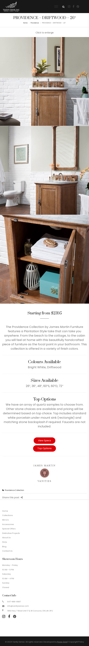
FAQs (4, 542)
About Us (6, 537)
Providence (35, 23)
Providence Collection (14, 490)
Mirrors (5, 519)
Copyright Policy (76, 641)
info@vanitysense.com (18, 606)
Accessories (8, 524)
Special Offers (9, 528)
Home (25, 23)
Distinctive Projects (11, 533)
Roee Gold (62, 641)
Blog (4, 546)
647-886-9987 (14, 601)
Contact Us (7, 551)
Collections (7, 515)
